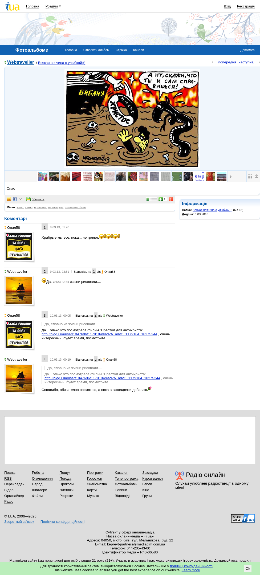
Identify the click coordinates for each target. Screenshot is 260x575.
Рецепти (66, 496)
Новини (121, 490)
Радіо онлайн (206, 474)
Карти (92, 490)
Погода (65, 478)
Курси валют (152, 478)
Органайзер (14, 496)
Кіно (145, 490)
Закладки (150, 473)
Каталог (121, 473)
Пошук (64, 473)
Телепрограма (127, 478)
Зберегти (35, 199)
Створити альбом (96, 50)
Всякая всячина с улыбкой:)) (62, 63)
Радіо (8, 501)
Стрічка (121, 50)
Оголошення (42, 478)
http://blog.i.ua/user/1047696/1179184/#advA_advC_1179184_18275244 (99, 334)
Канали (138, 50)
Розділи (52, 6)
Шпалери (39, 490)
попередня (227, 62)
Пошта (9, 473)
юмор (28, 207)
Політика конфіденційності (62, 522)
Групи (147, 496)
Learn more (191, 570)
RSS (8, 478)
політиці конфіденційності (191, 566)
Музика (93, 496)
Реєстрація (246, 6)
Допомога (247, 50)
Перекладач (14, 484)
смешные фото (75, 207)
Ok (248, 568)
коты (20, 207)
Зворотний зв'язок (19, 522)
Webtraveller (20, 62)
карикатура (55, 207)
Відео (9, 490)
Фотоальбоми (126, 484)
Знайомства (97, 484)
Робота (38, 473)
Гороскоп (94, 478)
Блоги (147, 484)
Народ (37, 484)
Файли (37, 496)
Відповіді (122, 496)
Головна (32, 6)
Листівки (66, 490)
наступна (246, 62)
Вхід (227, 6)
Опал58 (12, 228)
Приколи (66, 484)
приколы (40, 207)
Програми (95, 473)
